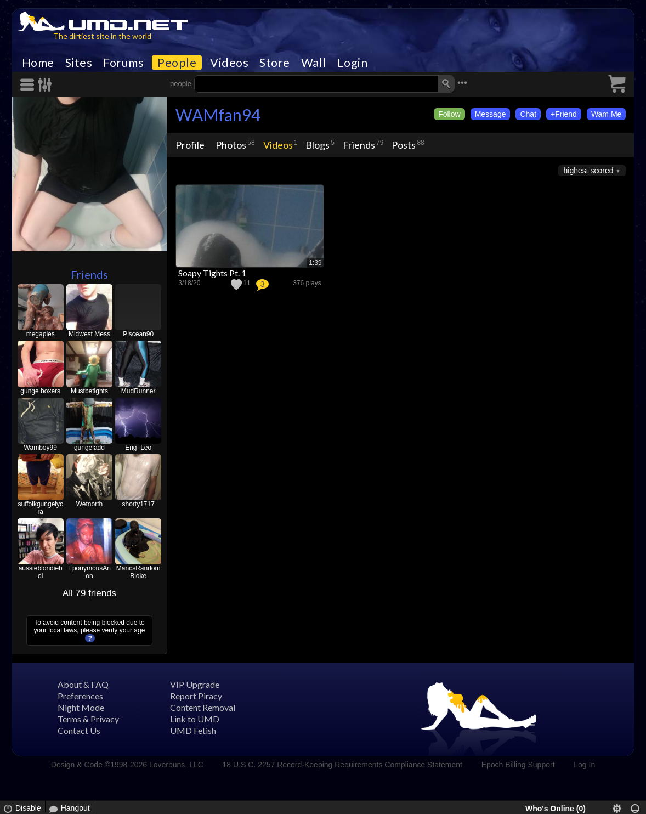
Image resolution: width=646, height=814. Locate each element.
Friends (89, 274)
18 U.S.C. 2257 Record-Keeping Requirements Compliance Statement (342, 764)
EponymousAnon (89, 572)
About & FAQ (83, 684)
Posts (404, 145)
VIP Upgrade (194, 684)
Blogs (317, 145)
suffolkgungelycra (40, 508)
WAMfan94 (217, 115)
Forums (123, 62)
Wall (313, 62)
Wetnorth (89, 504)
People (176, 62)
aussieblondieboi (41, 572)
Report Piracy (196, 696)
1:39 (315, 263)
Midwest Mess (89, 334)
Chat (528, 114)
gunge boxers (40, 391)
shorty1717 (138, 504)
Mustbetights (89, 391)
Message (490, 114)
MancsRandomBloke (138, 572)
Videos (229, 62)
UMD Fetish (193, 730)
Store (274, 62)
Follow (449, 114)
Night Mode (81, 707)
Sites (79, 62)
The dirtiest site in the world (102, 36)
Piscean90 (138, 334)
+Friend (564, 114)
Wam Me (606, 114)
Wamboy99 (40, 447)
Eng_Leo (138, 447)
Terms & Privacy (88, 719)
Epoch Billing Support (518, 764)
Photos (231, 145)
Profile (190, 145)
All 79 (89, 593)
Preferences (80, 696)
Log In (584, 764)
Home (38, 62)
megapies (40, 334)
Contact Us (79, 730)
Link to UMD (194, 719)
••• (462, 82)
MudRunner (138, 391)
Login (352, 62)
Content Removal (202, 707)
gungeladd (89, 447)
